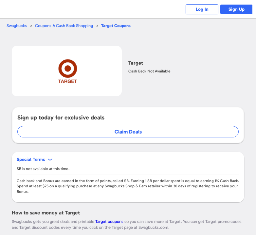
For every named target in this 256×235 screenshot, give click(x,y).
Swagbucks (17, 25)
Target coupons (109, 221)
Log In (202, 9)
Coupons (116, 25)
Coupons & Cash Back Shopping (64, 25)
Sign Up (237, 9)
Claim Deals (128, 132)
